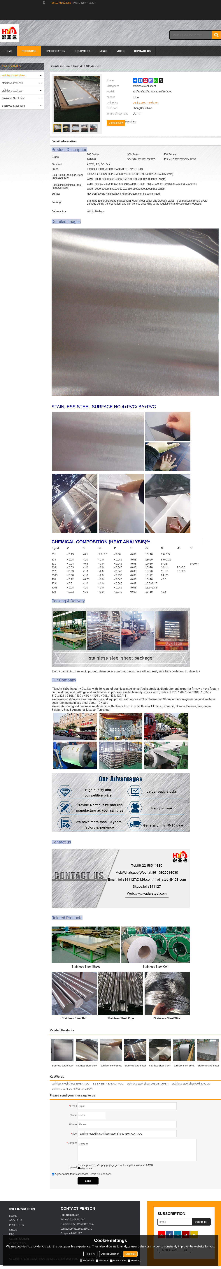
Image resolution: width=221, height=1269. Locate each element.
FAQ (11, 1234)
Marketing (134, 1260)
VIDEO (121, 51)
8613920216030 (82, 1228)
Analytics (102, 1260)
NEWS (103, 51)
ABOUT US (15, 1220)
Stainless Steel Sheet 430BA (135, 1066)
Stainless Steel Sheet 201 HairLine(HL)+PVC (62, 1066)
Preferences (118, 1260)
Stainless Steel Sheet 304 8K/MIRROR (159, 1066)
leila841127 (75, 1233)
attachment (85, 1168)
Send (88, 1180)
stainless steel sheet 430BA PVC (70, 1083)
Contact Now (116, 122)
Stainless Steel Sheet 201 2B (111, 1066)
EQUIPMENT (82, 51)
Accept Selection (110, 1253)
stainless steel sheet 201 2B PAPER (147, 1083)
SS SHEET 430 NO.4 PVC (108, 1083)
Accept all (130, 1253)
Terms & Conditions (100, 1174)
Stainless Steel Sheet (208, 1065)
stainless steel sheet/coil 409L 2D (191, 1083)
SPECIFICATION (55, 51)
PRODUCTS (29, 51)
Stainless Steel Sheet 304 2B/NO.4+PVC (183, 1066)
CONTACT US (142, 51)
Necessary (87, 1260)
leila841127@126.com (81, 1224)
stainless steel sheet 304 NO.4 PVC (72, 1089)
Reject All (90, 1253)
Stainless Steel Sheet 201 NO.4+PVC (86, 1066)
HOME (8, 51)
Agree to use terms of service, (81, 1174)
